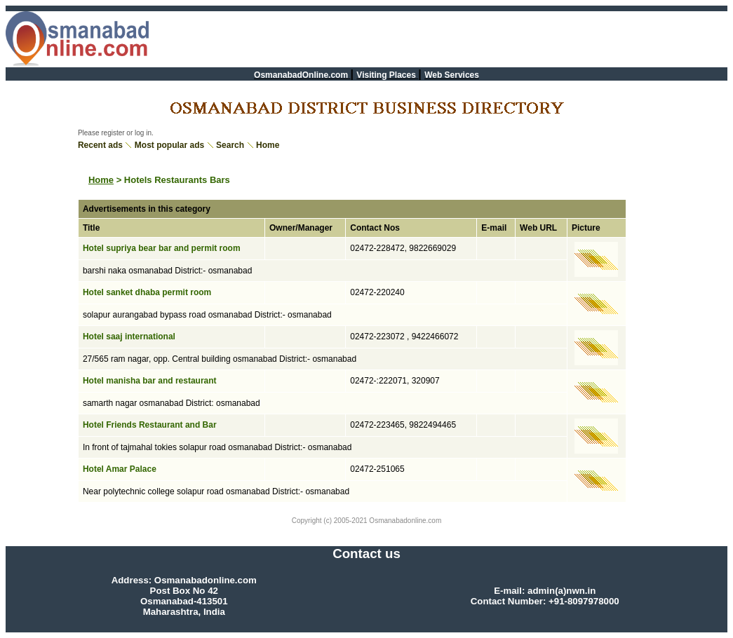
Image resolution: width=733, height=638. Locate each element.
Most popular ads (169, 145)
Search (230, 145)
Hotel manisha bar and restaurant (150, 381)
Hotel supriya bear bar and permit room (162, 248)
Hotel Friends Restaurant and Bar (150, 425)
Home (267, 145)
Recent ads (100, 145)
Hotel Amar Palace (119, 469)
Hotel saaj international (129, 336)
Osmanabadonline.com (405, 520)
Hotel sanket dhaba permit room (147, 292)
